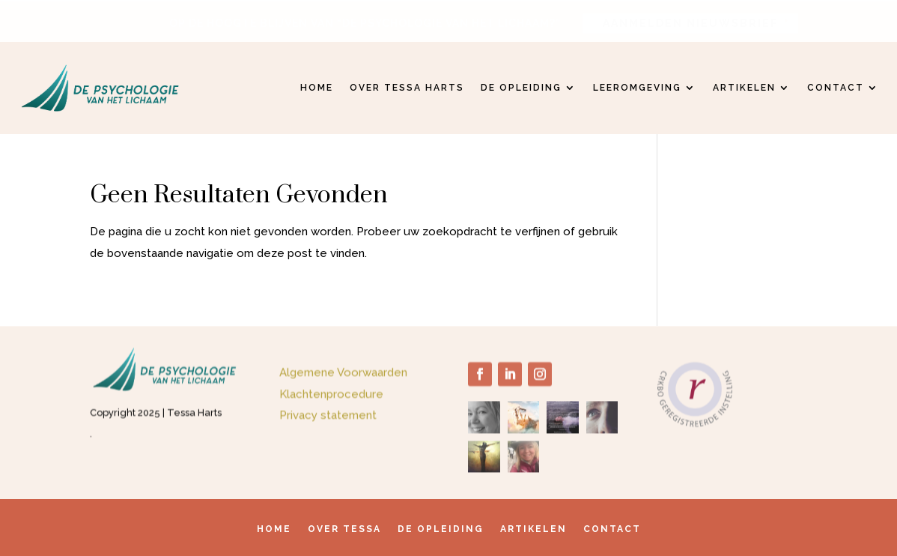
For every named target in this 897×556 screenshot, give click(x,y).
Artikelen (744, 87)
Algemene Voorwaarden (343, 374)
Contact (835, 87)
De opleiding (521, 87)
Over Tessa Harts (407, 87)
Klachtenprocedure (331, 395)
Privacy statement (328, 416)
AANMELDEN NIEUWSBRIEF (690, 22)
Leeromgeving (637, 87)
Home (316, 87)
